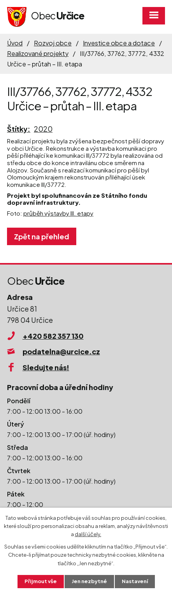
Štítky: (18, 128)
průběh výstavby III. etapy (58, 213)
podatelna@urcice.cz (61, 351)
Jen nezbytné (89, 581)
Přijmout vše (41, 581)
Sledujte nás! (46, 367)
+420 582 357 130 (53, 335)
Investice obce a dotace (119, 43)
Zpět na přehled (41, 236)
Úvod (15, 43)
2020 (43, 128)
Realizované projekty (37, 53)
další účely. (88, 534)
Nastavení (135, 581)
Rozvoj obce (53, 43)
